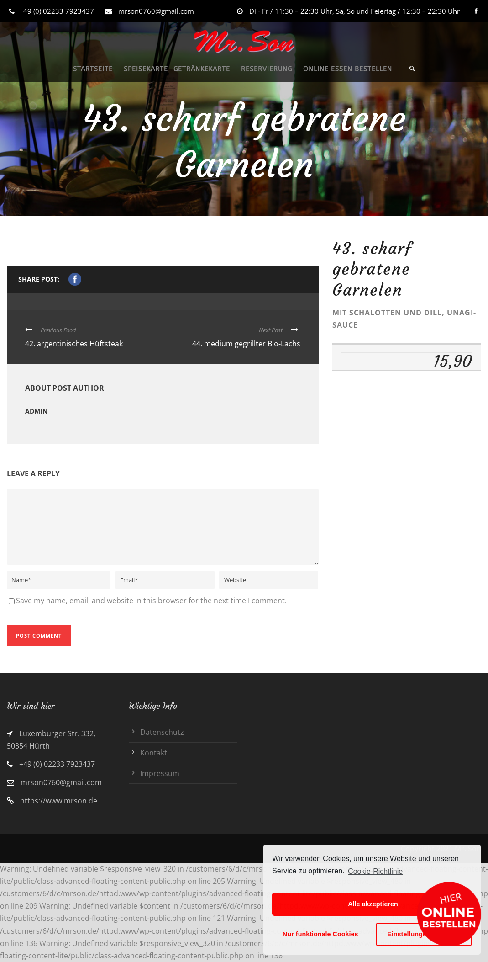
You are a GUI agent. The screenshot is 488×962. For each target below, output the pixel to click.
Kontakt (153, 753)
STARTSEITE (93, 69)
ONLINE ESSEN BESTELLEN (347, 69)
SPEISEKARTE (146, 69)
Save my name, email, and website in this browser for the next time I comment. (151, 600)
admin (36, 411)
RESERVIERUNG (266, 69)
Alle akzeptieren (373, 904)
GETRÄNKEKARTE (201, 69)
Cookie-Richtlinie (375, 871)
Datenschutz (162, 732)
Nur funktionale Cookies (320, 934)
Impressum (159, 773)
